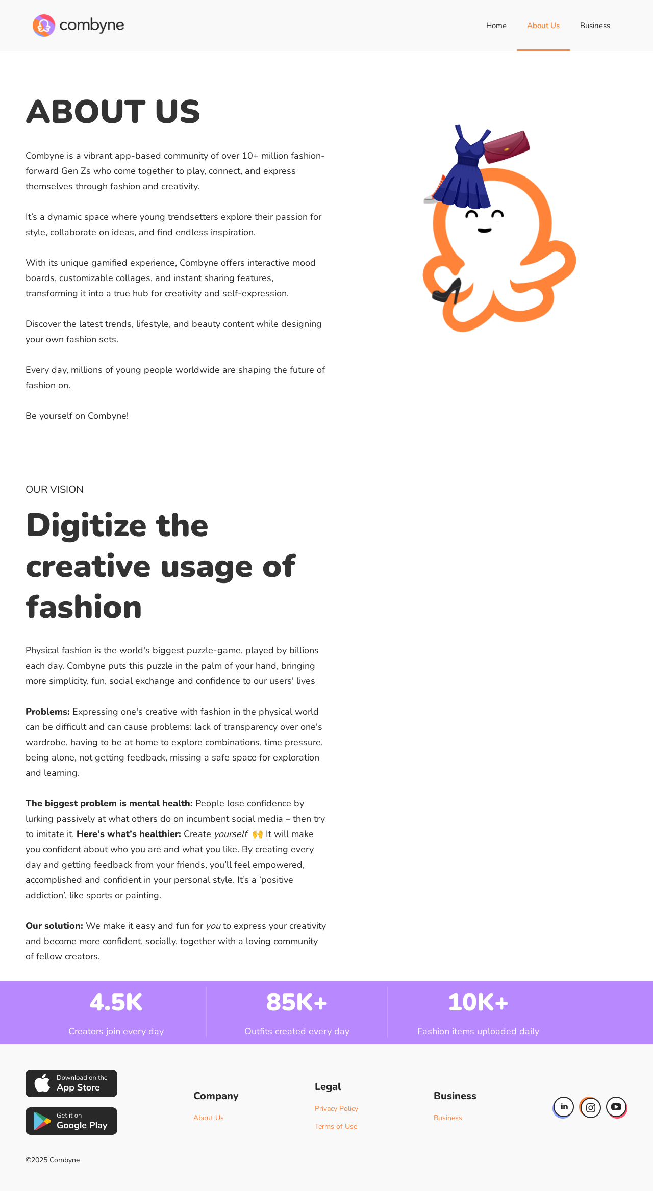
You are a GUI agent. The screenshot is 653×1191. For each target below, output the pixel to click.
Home (496, 25)
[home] (78, 25)
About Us (543, 25)
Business (595, 25)
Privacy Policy (336, 1108)
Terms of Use (336, 1126)
